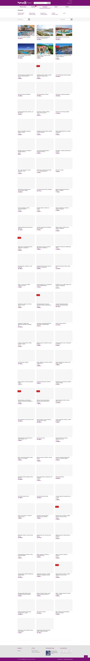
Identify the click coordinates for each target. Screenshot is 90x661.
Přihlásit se (69, 3)
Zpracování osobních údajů (68, 659)
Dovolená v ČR (20, 14)
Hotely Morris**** (43, 13)
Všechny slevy (23, 6)
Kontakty (19, 650)
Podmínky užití (60, 659)
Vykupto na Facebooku (36, 652)
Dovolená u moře (55, 14)
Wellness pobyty (32, 13)
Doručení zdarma (35, 650)
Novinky (34, 6)
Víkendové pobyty (32, 14)
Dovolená (45, 6)
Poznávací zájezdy (43, 14)
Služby (67, 6)
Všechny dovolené (21, 13)
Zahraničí (53, 13)
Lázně (64, 13)
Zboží (56, 6)
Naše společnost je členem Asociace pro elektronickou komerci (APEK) (54, 652)
